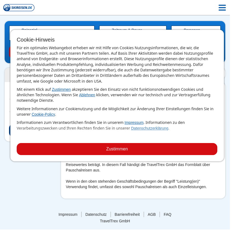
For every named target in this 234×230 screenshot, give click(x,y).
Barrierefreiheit (127, 214)
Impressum (134, 122)
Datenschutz (96, 214)
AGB (152, 214)
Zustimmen (61, 89)
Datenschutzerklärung (149, 128)
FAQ (167, 214)
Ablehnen (87, 95)
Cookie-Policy (43, 114)
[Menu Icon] (222, 7)
